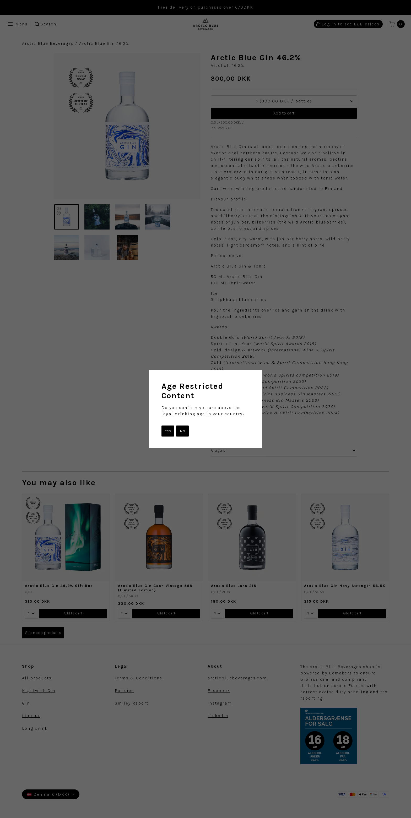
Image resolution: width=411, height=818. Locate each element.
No (182, 430)
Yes (168, 430)
